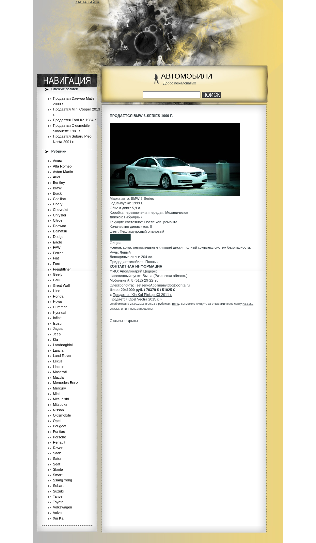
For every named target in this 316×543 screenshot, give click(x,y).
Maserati (60, 372)
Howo (57, 301)
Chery (57, 204)
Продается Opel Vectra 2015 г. (134, 299)
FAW (56, 247)
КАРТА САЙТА (87, 2)
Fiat (56, 258)
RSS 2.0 (248, 303)
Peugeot (59, 426)
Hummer (60, 307)
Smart (57, 475)
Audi (56, 177)
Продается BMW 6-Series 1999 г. (141, 116)
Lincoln (58, 367)
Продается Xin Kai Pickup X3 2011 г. (142, 295)
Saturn (58, 459)
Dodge (58, 237)
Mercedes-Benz (65, 383)
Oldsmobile (62, 415)
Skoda (58, 469)
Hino (56, 291)
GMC (57, 280)
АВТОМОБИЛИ (186, 76)
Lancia (58, 350)
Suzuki (58, 491)
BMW (57, 188)
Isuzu (57, 323)
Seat (56, 464)
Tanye (57, 496)
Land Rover (62, 356)
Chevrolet (60, 210)
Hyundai (59, 313)
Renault (59, 442)
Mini (56, 394)
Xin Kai (58, 518)
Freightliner (62, 269)
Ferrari (58, 253)
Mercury (59, 388)
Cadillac (59, 199)
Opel (56, 421)
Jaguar (58, 328)
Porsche (59, 437)
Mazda (58, 377)
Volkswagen (62, 507)
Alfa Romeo (62, 166)
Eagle (57, 242)
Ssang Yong (62, 480)
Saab (57, 453)
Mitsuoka (60, 404)
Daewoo (59, 226)
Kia (55, 340)
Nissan (58, 410)
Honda (58, 296)
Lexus (57, 361)
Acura (57, 161)
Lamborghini (63, 345)
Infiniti (57, 318)
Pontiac (59, 431)
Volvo (57, 513)
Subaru (58, 486)
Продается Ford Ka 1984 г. (74, 120)
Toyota (58, 502)
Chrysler (59, 215)
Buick (57, 193)
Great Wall (61, 285)
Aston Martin (63, 172)
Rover (57, 448)
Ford (56, 264)
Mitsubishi (61, 399)
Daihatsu (60, 231)
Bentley (59, 182)
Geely (57, 274)
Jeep (57, 334)
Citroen (58, 220)
